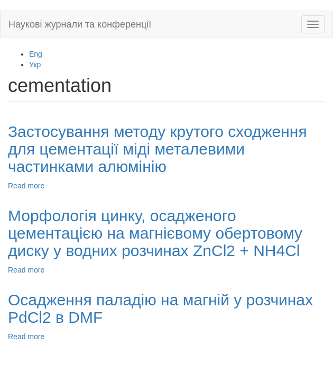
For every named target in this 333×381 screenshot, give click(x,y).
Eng (35, 54)
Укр (35, 64)
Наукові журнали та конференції (79, 24)
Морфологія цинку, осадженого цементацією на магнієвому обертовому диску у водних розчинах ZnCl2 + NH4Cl (155, 233)
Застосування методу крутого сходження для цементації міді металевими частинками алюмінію (157, 149)
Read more (26, 186)
